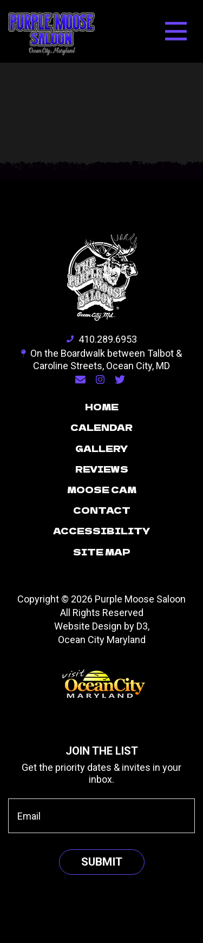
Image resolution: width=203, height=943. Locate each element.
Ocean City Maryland (102, 639)
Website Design (88, 626)
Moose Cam (101, 489)
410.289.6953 (102, 339)
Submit (101, 861)
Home (102, 406)
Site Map (101, 551)
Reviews (101, 468)
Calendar (101, 427)
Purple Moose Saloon (140, 599)
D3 (142, 626)
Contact (101, 509)
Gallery (101, 448)
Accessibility (101, 530)
